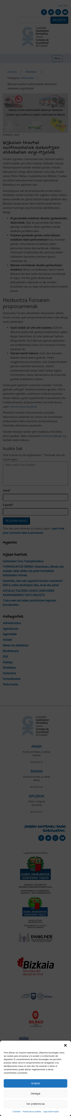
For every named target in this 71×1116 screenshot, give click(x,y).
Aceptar (35, 1083)
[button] (65, 1045)
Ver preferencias (35, 1104)
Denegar (35, 1093)
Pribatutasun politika (32, 1111)
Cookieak (16, 1111)
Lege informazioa (51, 1111)
